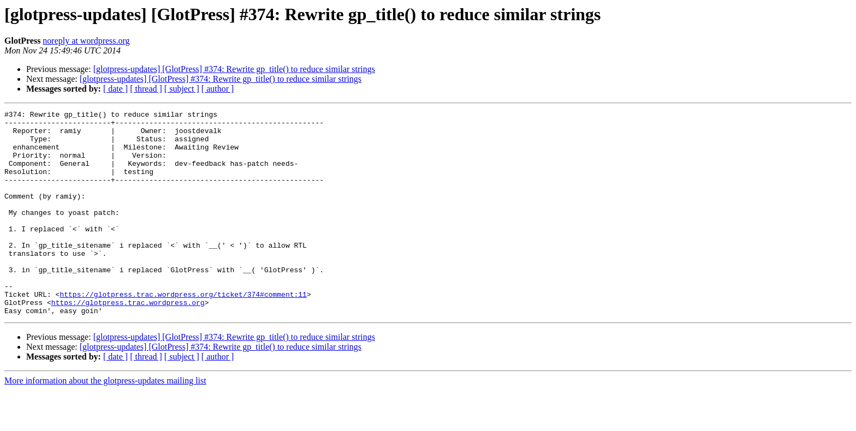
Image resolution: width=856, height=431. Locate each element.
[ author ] (217, 88)
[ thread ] (146, 88)
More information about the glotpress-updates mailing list (105, 421)
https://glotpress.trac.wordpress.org (128, 341)
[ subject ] (181, 88)
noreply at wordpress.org (86, 40)
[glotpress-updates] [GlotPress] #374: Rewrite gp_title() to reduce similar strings (234, 69)
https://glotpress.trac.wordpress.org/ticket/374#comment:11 (183, 332)
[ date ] (115, 88)
